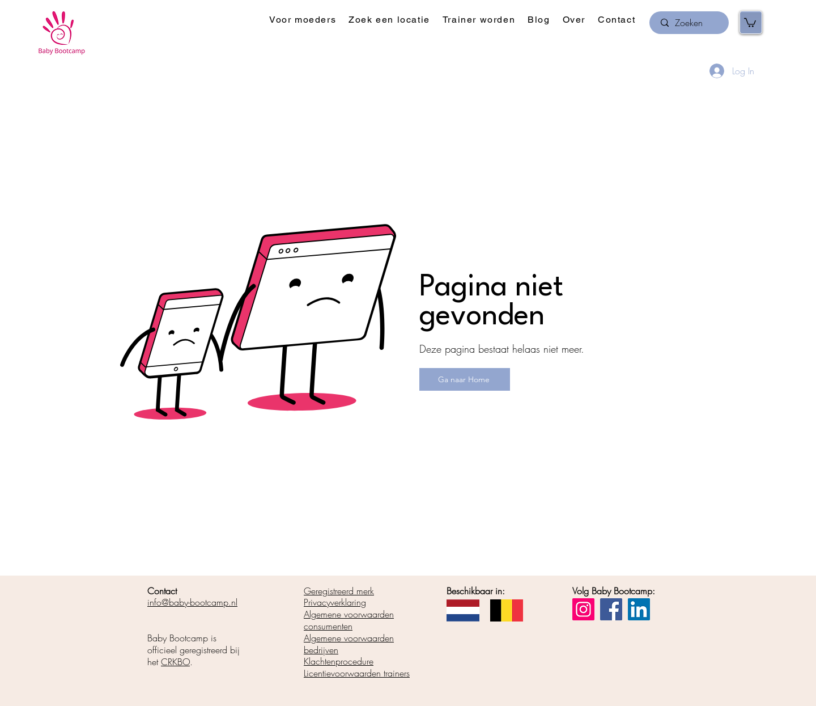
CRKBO (175, 662)
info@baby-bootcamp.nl (192, 602)
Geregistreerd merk (339, 591)
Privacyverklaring (335, 602)
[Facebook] (611, 609)
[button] (302, 20)
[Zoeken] (689, 22)
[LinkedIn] (639, 609)
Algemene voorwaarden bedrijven (349, 644)
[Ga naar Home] (464, 379)
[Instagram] (583, 609)
